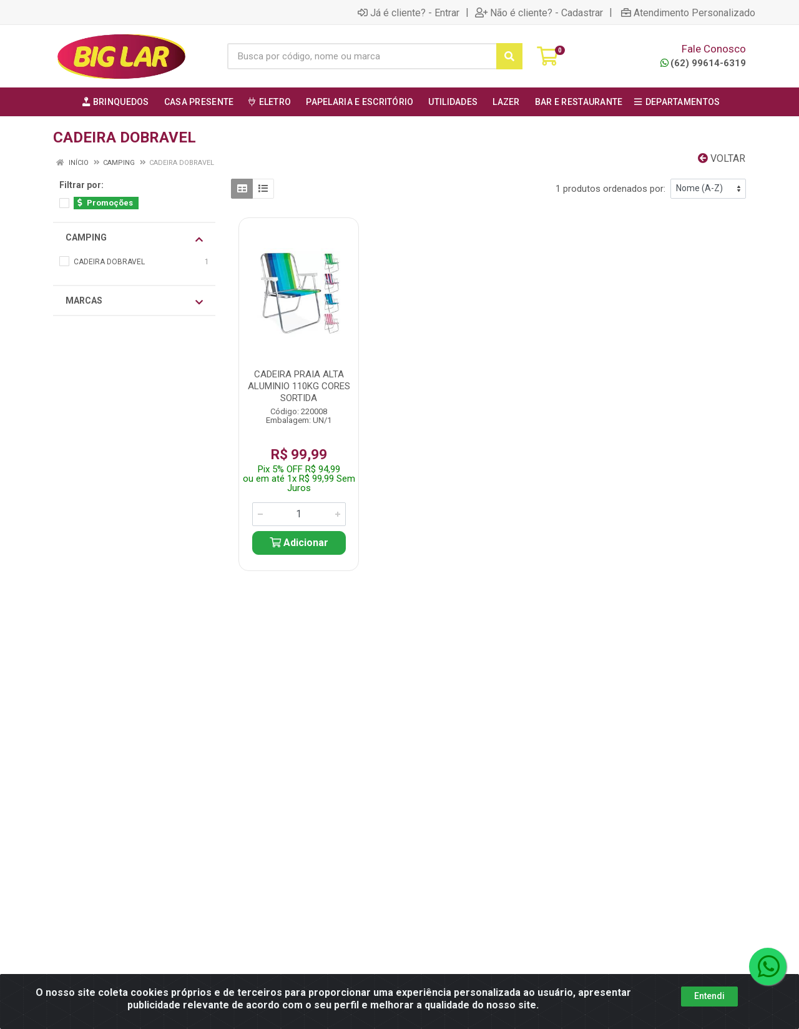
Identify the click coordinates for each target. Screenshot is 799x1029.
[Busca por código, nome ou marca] (362, 56)
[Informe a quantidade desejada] (299, 514)
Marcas (134, 301)
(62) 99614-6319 (703, 63)
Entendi (709, 996)
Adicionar (299, 543)
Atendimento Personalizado (688, 12)
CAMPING (134, 238)
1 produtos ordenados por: (610, 188)
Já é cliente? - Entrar (408, 12)
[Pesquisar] (509, 56)
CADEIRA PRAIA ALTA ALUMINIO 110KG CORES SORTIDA (299, 386)
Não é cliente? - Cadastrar (539, 12)
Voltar (721, 158)
